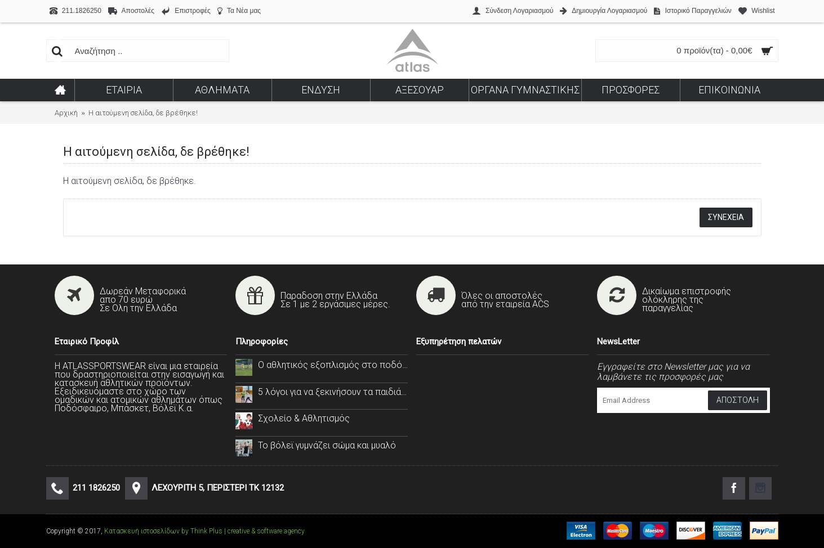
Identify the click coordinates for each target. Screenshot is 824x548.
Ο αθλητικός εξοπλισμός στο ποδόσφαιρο (333, 365)
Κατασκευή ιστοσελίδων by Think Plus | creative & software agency (204, 531)
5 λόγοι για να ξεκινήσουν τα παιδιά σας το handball (333, 392)
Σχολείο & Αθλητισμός (304, 418)
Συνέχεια (726, 217)
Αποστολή (737, 400)
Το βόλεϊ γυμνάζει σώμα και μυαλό (327, 445)
